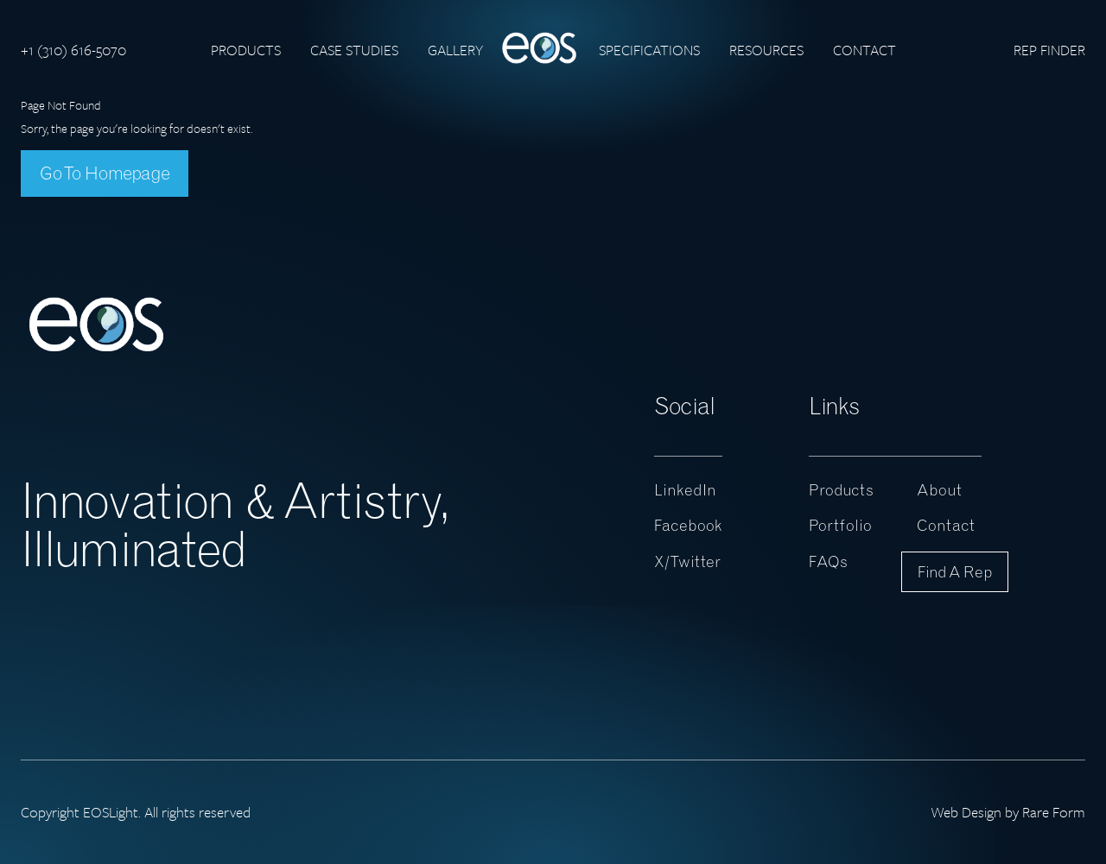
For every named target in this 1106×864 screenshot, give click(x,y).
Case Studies (354, 49)
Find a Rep (955, 572)
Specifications (649, 49)
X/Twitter (687, 561)
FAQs (828, 561)
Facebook (688, 525)
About (939, 490)
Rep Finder (1049, 49)
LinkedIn (685, 490)
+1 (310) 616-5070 (73, 49)
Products (246, 49)
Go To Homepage (104, 172)
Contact (864, 49)
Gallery (455, 49)
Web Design (966, 812)
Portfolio (840, 525)
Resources (766, 49)
